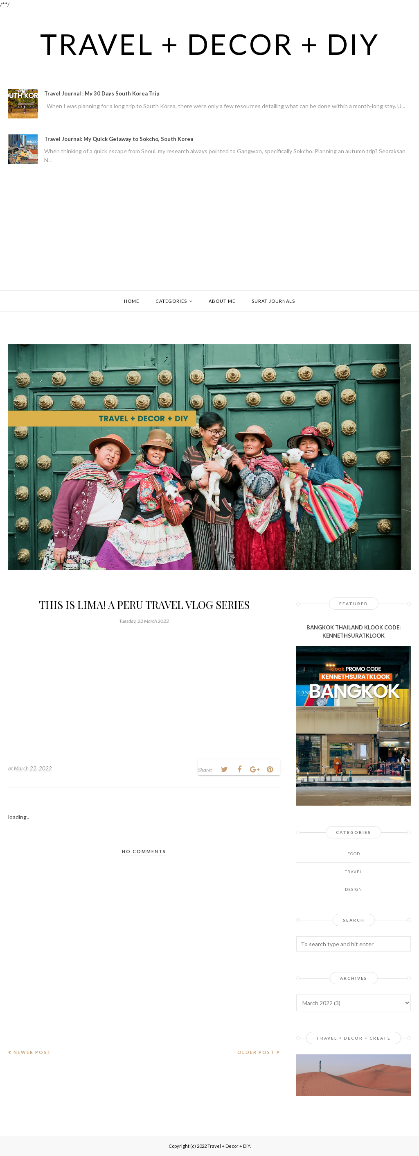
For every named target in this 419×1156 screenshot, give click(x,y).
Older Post (256, 1052)
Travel (353, 871)
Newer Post (32, 1052)
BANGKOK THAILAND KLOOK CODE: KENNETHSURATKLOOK (353, 631)
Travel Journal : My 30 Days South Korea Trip (102, 93)
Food (353, 853)
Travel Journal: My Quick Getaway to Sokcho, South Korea (118, 139)
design (353, 889)
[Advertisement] (209, 228)
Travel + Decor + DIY (209, 44)
